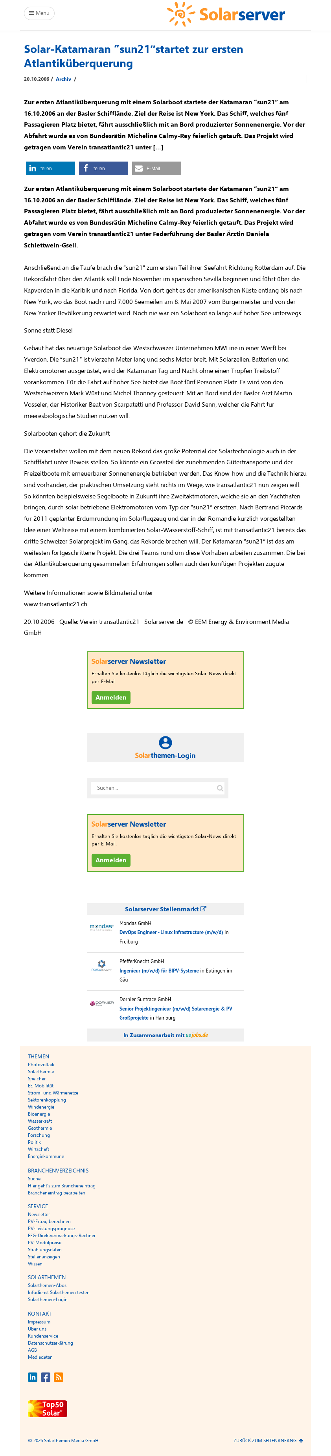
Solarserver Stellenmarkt (165, 909)
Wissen (35, 1264)
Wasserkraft (40, 1121)
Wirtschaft (38, 1149)
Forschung (39, 1135)
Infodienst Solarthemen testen (59, 1292)
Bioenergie (39, 1114)
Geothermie (40, 1128)
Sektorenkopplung (47, 1100)
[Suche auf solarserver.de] (220, 788)
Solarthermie (41, 1072)
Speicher (37, 1079)
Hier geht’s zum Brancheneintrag (62, 1186)
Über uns (37, 1329)
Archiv (63, 79)
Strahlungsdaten (45, 1250)
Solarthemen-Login (48, 1299)
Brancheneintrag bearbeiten (56, 1193)
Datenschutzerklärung (50, 1343)
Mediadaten (40, 1357)
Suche (34, 1179)
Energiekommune (46, 1156)
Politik (34, 1142)
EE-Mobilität (40, 1086)
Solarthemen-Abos (47, 1285)
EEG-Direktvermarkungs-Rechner (62, 1235)
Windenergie (41, 1107)
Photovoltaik (41, 1065)
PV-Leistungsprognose (51, 1228)
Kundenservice (43, 1336)
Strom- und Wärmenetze (53, 1093)
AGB (32, 1350)
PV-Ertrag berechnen (49, 1221)
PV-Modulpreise (44, 1243)
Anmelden (111, 697)
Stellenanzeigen (44, 1257)
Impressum (39, 1322)
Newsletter (39, 1214)
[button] (50, 168)
